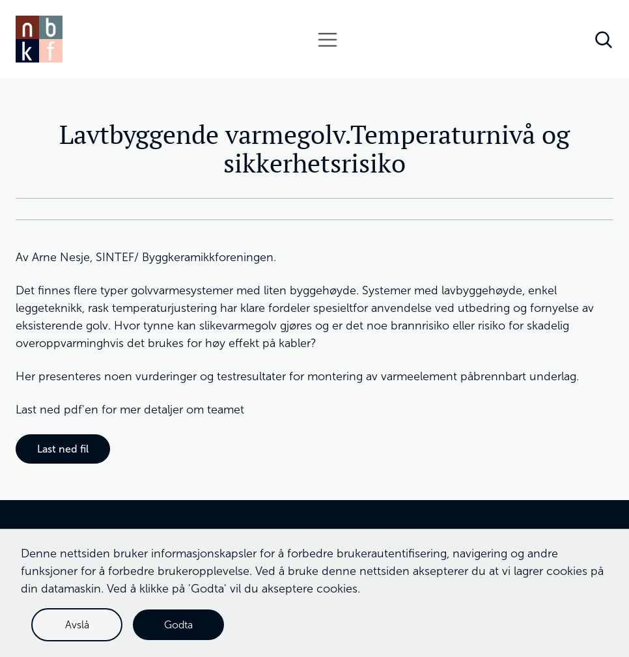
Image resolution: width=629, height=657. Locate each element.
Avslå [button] (77, 625)
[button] (327, 39)
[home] (39, 39)
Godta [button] (178, 625)
